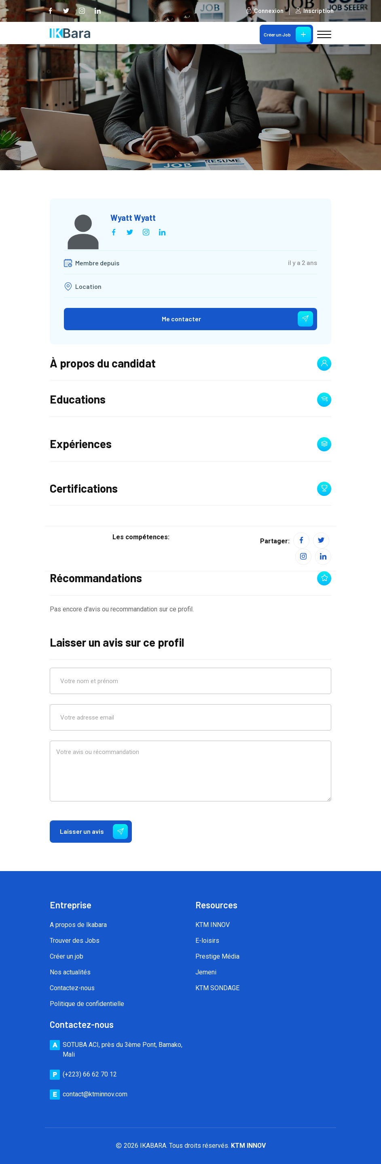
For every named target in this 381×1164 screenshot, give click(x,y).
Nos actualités (70, 972)
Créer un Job (287, 34)
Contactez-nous (72, 988)
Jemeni (205, 972)
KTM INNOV (212, 925)
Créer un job (66, 957)
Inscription (314, 11)
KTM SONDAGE (217, 988)
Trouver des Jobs (74, 941)
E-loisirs (207, 941)
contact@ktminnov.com (95, 1094)
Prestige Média (217, 957)
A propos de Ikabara (78, 925)
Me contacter (237, 319)
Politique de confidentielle (87, 1004)
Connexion (265, 11)
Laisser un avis (94, 831)
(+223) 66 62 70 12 (90, 1074)
